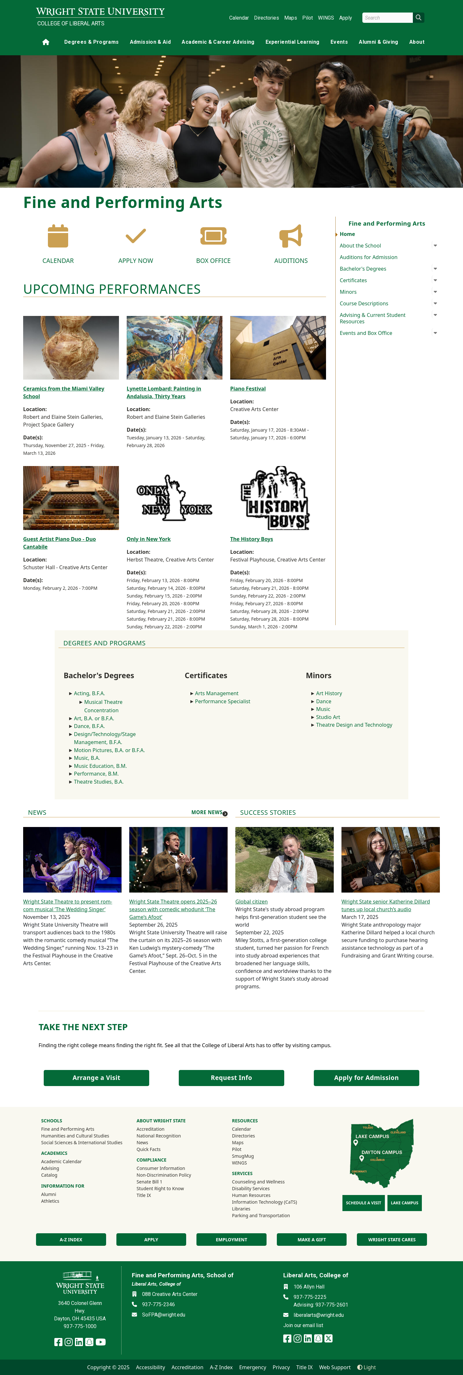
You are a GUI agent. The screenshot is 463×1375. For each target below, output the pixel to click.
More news (206, 812)
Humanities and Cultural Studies (75, 1136)
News (142, 1142)
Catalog (49, 1175)
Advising (50, 1168)
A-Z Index (221, 1367)
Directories (266, 18)
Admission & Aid (150, 42)
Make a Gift (311, 1239)
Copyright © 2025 (108, 1367)
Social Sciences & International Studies (82, 1142)
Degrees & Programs (91, 42)
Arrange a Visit (96, 1077)
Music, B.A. (87, 757)
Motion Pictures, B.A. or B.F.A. (109, 750)
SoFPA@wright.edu (163, 1315)
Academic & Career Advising (218, 42)
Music (323, 709)
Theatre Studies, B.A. (99, 781)
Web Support (335, 1367)
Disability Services (251, 1188)
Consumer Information (161, 1168)
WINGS (326, 18)
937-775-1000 (80, 1326)
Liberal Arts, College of (156, 1284)
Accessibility (150, 1367)
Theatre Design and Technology (355, 724)
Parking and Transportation (261, 1215)
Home (347, 234)
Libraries (241, 1209)
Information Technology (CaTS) (264, 1202)
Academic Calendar (61, 1161)
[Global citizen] (284, 859)
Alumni (57, 1194)
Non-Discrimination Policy (164, 1175)
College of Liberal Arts (70, 23)
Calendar (239, 18)
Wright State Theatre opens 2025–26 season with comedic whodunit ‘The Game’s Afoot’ (173, 909)
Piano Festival (248, 388)
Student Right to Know (160, 1188)
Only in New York (149, 539)
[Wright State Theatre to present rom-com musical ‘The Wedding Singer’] (72, 859)
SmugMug (251, 1156)
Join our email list (303, 1325)
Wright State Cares (392, 1239)
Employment (231, 1239)
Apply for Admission (366, 1077)
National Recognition (159, 1136)
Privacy (281, 1367)
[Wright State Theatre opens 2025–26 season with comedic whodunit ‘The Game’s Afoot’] (178, 859)
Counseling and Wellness (258, 1182)
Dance (323, 701)
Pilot (307, 18)
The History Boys (251, 539)
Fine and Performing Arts (67, 1129)
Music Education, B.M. (101, 765)
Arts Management (217, 693)
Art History (329, 693)
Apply (345, 18)
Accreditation (151, 1129)
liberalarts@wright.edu (319, 1315)
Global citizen (251, 901)
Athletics (59, 1201)
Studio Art (329, 717)
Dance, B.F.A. (89, 726)
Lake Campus (404, 1203)
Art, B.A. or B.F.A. (94, 718)
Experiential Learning (292, 42)
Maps (290, 18)
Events (339, 42)
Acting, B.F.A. (90, 693)
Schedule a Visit (363, 1203)
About (416, 42)
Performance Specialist (222, 701)
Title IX (144, 1195)
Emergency (252, 1367)
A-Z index (71, 1239)
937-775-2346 (158, 1304)
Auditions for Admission (369, 257)
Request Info (231, 1077)
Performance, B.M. (97, 773)
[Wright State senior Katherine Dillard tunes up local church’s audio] (390, 859)
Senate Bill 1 (149, 1182)
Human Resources (251, 1195)
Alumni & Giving (378, 42)
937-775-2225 (310, 1297)
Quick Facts (149, 1149)
